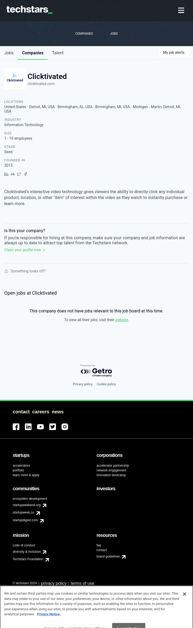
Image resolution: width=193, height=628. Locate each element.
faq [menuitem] (98, 545)
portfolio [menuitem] (18, 470)
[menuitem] (182, 10)
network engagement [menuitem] (111, 470)
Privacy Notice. (49, 621)
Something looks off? (25, 271)
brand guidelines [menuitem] (108, 556)
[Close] (184, 601)
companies (32, 52)
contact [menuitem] (101, 550)
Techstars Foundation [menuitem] (28, 559)
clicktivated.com (41, 84)
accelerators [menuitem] (21, 465)
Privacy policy (83, 384)
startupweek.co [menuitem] (23, 512)
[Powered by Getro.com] (96, 370)
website (121, 320)
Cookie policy (106, 384)
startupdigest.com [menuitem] (25, 520)
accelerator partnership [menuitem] (112, 465)
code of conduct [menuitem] (24, 545)
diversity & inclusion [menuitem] (27, 552)
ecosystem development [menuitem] (30, 499)
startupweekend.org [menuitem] (27, 505)
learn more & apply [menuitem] (26, 475)
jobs (9, 52)
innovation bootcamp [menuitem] (111, 475)
